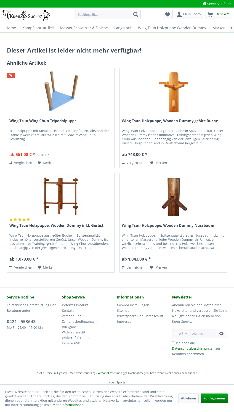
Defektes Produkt (75, 305)
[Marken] (219, 28)
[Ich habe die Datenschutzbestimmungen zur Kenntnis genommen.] (173, 342)
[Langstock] (123, 28)
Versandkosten (107, 373)
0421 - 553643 (21, 322)
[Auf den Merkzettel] (46, 163)
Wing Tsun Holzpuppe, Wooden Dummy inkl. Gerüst (56, 225)
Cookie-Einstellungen (133, 305)
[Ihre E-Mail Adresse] (194, 333)
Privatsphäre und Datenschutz (140, 316)
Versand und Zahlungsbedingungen (79, 319)
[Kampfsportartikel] (38, 28)
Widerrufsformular (76, 337)
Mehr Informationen (68, 405)
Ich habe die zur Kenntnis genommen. (196, 348)
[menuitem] (108, 14)
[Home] (10, 28)
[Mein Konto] (189, 14)
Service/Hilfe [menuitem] (215, 4)
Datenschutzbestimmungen (193, 348)
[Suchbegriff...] (108, 14)
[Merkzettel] (168, 14)
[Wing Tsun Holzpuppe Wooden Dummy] (172, 28)
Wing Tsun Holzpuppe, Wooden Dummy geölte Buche (170, 121)
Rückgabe (69, 327)
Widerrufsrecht (73, 332)
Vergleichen (20, 163)
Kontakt (68, 310)
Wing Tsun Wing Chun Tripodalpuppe (43, 121)
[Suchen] (136, 14)
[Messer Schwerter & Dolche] (84, 28)
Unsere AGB (71, 343)
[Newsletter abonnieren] (221, 333)
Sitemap (123, 310)
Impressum (125, 321)
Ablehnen (188, 398)
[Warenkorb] (218, 14)
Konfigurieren (214, 398)
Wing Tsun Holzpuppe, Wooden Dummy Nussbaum (168, 225)
